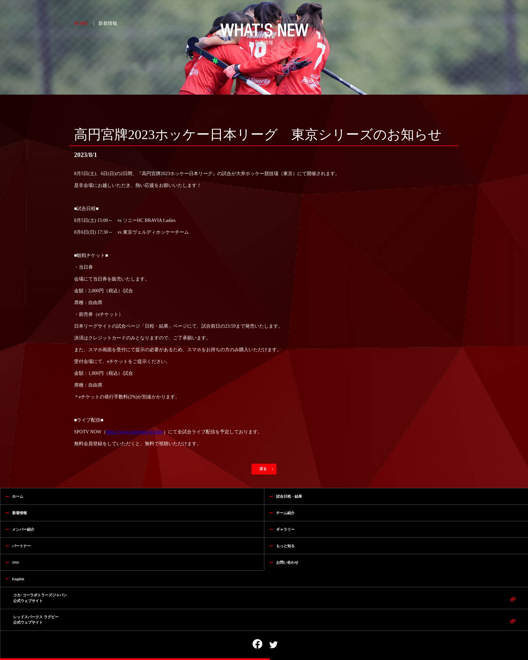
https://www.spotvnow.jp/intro (134, 431)
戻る (264, 469)
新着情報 (107, 23)
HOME (81, 23)
